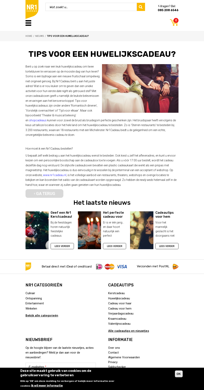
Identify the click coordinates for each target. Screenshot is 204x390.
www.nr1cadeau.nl (54, 175)
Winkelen (31, 308)
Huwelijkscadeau (119, 298)
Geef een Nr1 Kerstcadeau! (61, 215)
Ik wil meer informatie (47, 385)
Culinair (30, 293)
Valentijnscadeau (119, 323)
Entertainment (35, 303)
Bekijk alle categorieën (42, 315)
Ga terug (45, 193)
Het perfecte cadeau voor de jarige (113, 216)
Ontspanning (34, 298)
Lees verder (62, 246)
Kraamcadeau (117, 318)
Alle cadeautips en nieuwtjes (128, 331)
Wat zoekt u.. (59, 7)
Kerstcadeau (116, 293)
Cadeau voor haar (119, 303)
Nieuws (39, 36)
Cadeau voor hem (119, 308)
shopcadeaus (38, 120)
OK (179, 373)
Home (29, 36)
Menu (28, 23)
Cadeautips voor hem (164, 215)
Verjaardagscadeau (120, 313)
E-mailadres (37, 367)
